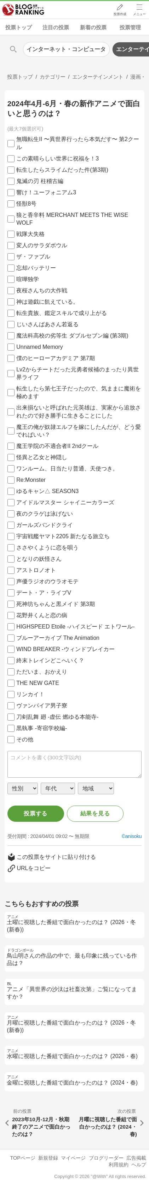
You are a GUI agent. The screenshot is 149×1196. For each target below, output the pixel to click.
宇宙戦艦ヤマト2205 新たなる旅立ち (63, 536)
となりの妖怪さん (39, 559)
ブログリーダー (106, 1158)
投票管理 (130, 27)
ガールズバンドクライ (44, 525)
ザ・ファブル (33, 257)
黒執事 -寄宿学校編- (41, 728)
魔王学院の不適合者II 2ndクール (57, 446)
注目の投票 (55, 27)
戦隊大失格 (30, 234)
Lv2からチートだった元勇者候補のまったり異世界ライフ (77, 373)
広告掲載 (136, 1158)
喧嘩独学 (27, 279)
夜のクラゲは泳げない (44, 514)
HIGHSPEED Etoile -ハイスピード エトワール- (75, 627)
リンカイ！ (30, 694)
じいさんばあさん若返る (47, 324)
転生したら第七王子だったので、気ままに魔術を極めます (78, 392)
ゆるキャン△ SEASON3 (47, 491)
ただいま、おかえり (41, 672)
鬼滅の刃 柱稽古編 (39, 181)
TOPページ (22, 1158)
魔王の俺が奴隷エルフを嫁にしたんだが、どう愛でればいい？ (78, 431)
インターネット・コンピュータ (66, 49)
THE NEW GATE (37, 683)
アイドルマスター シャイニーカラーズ (65, 502)
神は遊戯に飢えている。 (47, 302)
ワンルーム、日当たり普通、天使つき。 (67, 469)
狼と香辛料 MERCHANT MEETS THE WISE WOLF (72, 219)
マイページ (73, 1158)
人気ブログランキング (23, 10)
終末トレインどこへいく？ (50, 660)
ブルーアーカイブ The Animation (57, 638)
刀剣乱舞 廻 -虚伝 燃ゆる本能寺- (57, 717)
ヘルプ (138, 1164)
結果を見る (95, 813)
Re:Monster (31, 480)
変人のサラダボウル (41, 245)
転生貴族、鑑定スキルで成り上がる (61, 313)
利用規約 (118, 1164)
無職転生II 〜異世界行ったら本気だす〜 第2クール (77, 143)
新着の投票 (93, 27)
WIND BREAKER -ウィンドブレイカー (65, 649)
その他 (24, 739)
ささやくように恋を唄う (47, 548)
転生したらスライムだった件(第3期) (62, 170)
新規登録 (48, 1158)
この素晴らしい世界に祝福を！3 (57, 159)
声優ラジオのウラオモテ (47, 581)
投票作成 (119, 14)
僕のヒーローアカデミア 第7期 (55, 358)
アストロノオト (36, 570)
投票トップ (18, 27)
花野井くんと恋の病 (41, 615)
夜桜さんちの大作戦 (41, 290)
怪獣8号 (26, 204)
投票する (35, 813)
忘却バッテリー (36, 268)
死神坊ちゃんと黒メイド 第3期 (55, 604)
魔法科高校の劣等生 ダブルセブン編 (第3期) (72, 336)
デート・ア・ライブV (43, 593)
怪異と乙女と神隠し (41, 457)
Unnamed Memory (39, 347)
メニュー (139, 14)
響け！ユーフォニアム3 (46, 192)
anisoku (133, 836)
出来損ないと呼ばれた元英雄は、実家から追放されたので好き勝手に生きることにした (78, 411)
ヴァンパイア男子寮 (41, 706)
